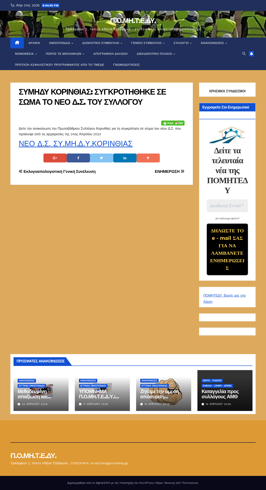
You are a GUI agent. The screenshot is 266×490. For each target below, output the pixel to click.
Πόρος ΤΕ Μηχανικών (64, 54)
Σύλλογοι (182, 43)
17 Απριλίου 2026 (95, 404)
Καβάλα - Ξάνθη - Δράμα (217, 386)
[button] (244, 54)
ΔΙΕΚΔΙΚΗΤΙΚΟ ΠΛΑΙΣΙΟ (155, 54)
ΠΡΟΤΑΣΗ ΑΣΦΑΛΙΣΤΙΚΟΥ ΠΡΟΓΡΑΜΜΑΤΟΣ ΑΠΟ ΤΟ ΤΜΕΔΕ (59, 65)
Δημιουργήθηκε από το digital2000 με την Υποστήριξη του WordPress (111, 482)
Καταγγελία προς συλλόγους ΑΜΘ (220, 394)
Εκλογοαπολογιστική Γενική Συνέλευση (57, 171)
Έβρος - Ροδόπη (212, 380)
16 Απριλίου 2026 (157, 404)
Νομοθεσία (25, 54)
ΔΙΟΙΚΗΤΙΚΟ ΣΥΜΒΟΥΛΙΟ (101, 43)
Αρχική (34, 43)
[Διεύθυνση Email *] (227, 205)
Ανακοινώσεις (213, 43)
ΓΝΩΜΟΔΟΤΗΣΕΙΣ (126, 65)
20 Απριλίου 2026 (35, 404)
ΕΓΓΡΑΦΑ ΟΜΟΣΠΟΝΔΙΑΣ (32, 386)
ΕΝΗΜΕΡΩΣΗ (170, 171)
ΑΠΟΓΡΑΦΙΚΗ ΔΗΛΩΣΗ (110, 54)
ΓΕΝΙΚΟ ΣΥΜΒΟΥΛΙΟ (147, 43)
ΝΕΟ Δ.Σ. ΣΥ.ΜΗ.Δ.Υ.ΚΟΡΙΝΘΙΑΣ (76, 143)
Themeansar (189, 482)
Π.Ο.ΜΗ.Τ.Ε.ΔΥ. (133, 20)
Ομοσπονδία (60, 43)
